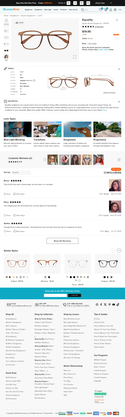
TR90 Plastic (26, 86)
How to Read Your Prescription (105, 336)
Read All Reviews (62, 241)
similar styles (104, 50)
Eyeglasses (28, 9)
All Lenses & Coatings (72, 358)
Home (6, 16)
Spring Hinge (49, 384)
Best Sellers (10, 358)
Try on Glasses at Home (15, 361)
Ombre (51, 367)
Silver (37, 371)
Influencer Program (101, 374)
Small (48, 374)
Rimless (45, 342)
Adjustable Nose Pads (43, 391)
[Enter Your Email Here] (55, 295)
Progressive (15, 91)
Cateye (37, 322)
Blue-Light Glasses (71, 322)
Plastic (49, 350)
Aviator (45, 326)
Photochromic (69, 351)
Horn (52, 329)
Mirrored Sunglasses (71, 343)
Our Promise (68, 384)
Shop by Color (40, 360)
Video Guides (99, 347)
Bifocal (13, 88)
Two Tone (43, 367)
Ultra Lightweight (41, 387)
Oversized (38, 378)
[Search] (89, 10)
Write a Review (113, 173)
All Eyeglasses (11, 319)
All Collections (40, 398)
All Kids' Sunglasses (13, 347)
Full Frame (50, 339)
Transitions (79, 351)
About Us (67, 370)
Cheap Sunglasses (13, 395)
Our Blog (67, 381)
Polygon (38, 333)
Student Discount (100, 363)
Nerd (105, 110)
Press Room (68, 377)
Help (120, 9)
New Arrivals (10, 351)
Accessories (10, 365)
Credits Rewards (100, 377)
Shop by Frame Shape (43, 319)
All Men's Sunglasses (14, 343)
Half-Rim (38, 342)
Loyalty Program (100, 370)
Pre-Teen (14, 333)
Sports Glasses (40, 394)
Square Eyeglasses (28, 16)
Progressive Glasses (71, 340)
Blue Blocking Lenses (72, 319)
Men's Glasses (11, 326)
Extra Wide (48, 378)
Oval (43, 322)
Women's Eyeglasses (14, 322)
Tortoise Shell (40, 364)
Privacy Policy (48, 413)
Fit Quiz (97, 319)
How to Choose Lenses (103, 340)
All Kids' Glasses (12, 329)
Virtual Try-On (99, 322)
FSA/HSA (97, 381)
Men (21, 83)
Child (8, 333)
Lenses (55, 9)
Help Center (68, 392)
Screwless (38, 384)
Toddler (22, 329)
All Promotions (11, 399)
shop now (100, 3)
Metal (21, 86)
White (42, 371)
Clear (48, 364)
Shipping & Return (70, 388)
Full (21, 74)
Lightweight (23, 80)
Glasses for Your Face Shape (105, 329)
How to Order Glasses (102, 343)
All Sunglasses (11, 336)
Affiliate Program (100, 360)
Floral (37, 367)
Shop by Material (41, 346)
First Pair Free (11, 384)
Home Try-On (73, 9)
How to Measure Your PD (103, 326)
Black (49, 360)
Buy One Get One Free (14, 392)
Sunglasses (38, 9)
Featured (63, 9)
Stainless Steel (40, 357)
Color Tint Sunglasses (72, 354)
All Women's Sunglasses (15, 340)
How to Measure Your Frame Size (106, 333)
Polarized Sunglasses (72, 347)
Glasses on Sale (12, 388)
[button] (119, 160)
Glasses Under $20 (13, 381)
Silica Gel (45, 353)
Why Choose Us (70, 374)
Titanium (38, 353)
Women (24, 83)
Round (48, 322)
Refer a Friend (99, 367)
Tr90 (43, 350)
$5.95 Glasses (11, 377)
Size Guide (92, 43)
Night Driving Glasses (72, 329)
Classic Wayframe (48, 333)
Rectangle (38, 329)
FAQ (65, 395)
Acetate (37, 350)
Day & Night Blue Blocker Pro (75, 326)
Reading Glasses (77, 333)
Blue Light (48, 9)
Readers (67, 333)
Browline (38, 326)
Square (21, 77)
